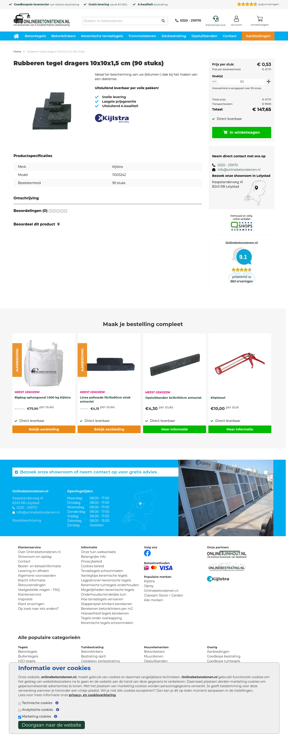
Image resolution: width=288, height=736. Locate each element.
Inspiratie (25, 599)
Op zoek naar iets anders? (38, 609)
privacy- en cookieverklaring (92, 695)
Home (17, 51)
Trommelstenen (142, 36)
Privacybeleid (91, 561)
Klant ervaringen (31, 604)
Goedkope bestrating (223, 656)
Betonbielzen (154, 652)
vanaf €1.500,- (108, 4)
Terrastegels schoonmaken (102, 571)
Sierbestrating (174, 36)
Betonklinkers (63, 36)
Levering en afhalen (33, 571)
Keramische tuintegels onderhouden (110, 585)
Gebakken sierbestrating (100, 661)
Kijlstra (59, 4)
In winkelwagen (241, 132)
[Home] (42, 18)
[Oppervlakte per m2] (240, 81)
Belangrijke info (93, 557)
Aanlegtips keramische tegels (104, 576)
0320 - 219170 (188, 20)
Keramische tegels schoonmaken (107, 623)
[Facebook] (147, 552)
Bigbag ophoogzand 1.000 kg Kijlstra (43, 397)
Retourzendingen (32, 585)
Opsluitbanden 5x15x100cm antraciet (173, 397)
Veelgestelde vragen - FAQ (39, 590)
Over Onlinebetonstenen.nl (39, 552)
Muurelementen (156, 647)
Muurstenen (153, 656)
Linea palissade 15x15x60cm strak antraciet (105, 399)
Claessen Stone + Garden (163, 595)
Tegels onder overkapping (101, 618)
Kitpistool (218, 397)
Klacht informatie (31, 580)
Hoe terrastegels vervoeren (102, 599)
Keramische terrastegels (102, 36)
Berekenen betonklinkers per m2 (107, 609)
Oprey (149, 586)
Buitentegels (28, 656)
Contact (230, 36)
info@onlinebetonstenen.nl (237, 170)
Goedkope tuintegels (223, 661)
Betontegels (35, 36)
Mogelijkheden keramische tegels (107, 590)
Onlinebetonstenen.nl (161, 591)
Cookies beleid (92, 566)
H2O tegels (26, 661)
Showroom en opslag (35, 557)
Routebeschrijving (26, 520)
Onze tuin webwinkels (98, 552)
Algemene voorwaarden (37, 576)
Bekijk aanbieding (44, 429)
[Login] (236, 22)
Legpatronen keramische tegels (106, 580)
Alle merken (153, 600)
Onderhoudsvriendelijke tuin (103, 594)
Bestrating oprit (93, 656)
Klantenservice (29, 594)
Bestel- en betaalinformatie (39, 566)
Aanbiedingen (258, 36)
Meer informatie (174, 429)
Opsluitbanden (204, 36)
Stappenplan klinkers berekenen (106, 604)
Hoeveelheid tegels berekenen (105, 613)
